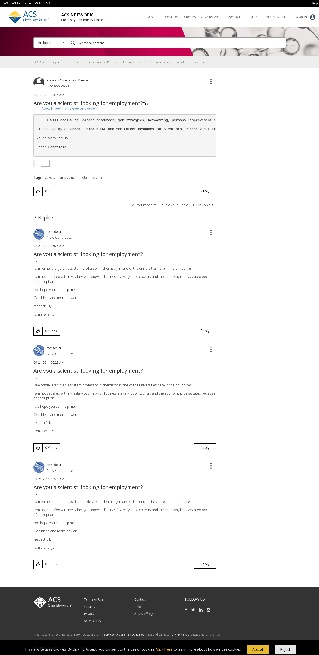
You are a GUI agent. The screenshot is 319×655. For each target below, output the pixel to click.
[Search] (177, 42)
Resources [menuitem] (234, 17)
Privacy (89, 614)
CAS (47, 3)
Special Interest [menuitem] (277, 17)
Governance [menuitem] (210, 17)
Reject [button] (285, 649)
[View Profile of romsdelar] (54, 231)
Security (89, 607)
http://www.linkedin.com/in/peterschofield (65, 108)
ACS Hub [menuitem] (153, 17)
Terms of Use (94, 599)
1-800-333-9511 (137, 634)
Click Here (164, 649)
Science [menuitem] (253, 17)
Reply (204, 191)
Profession (94, 62)
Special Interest (72, 62)
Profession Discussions (123, 62)
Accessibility (92, 621)
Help (137, 607)
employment (68, 177)
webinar (97, 177)
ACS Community (44, 62)
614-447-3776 (181, 634)
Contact (140, 599)
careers (50, 177)
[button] (258, 649)
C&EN (38, 3)
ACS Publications (21, 3)
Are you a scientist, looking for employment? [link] (176, 62)
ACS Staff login (144, 614)
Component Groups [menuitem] (180, 17)
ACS (5, 3)
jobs (84, 177)
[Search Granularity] (51, 43)
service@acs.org (114, 634)
